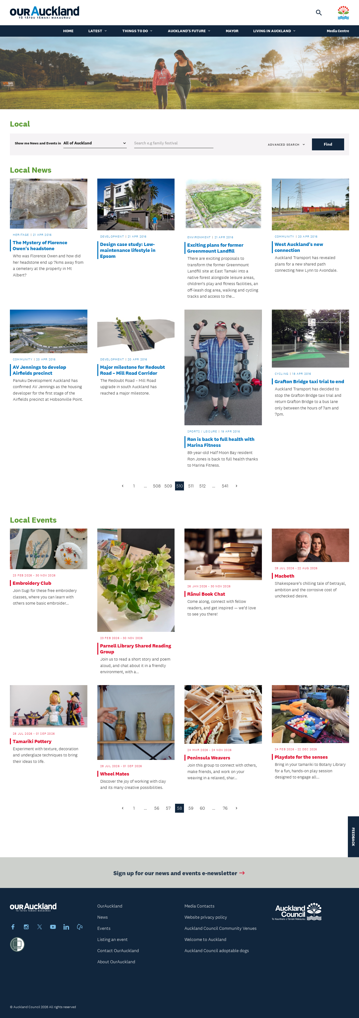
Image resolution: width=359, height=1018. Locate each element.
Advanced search (287, 145)
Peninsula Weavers (208, 758)
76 (225, 808)
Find (328, 144)
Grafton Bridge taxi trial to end (309, 381)
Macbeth (284, 576)
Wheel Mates (114, 774)
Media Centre (338, 30)
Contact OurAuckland (118, 950)
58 (179, 808)
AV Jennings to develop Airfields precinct (39, 370)
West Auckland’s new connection (299, 247)
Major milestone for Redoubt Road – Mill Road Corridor (132, 370)
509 (168, 486)
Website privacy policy (205, 917)
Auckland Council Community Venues (220, 928)
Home (68, 30)
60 (202, 808)
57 (168, 808)
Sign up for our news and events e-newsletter (179, 877)
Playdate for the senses (301, 757)
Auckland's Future (189, 30)
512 (202, 486)
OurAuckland (109, 906)
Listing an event (112, 939)
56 (156, 808)
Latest (97, 30)
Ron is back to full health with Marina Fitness (221, 442)
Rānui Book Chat (206, 594)
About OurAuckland (116, 961)
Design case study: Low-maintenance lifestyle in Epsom (127, 250)
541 (225, 486)
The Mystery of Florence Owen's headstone (40, 245)
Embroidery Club (32, 583)
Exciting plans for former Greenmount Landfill (215, 248)
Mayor (232, 30)
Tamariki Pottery (32, 741)
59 (190, 808)
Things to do (137, 30)
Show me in (38, 143)
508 (157, 486)
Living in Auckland (274, 30)
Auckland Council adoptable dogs (216, 950)
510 (179, 486)
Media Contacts (199, 906)
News (102, 917)
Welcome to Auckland (205, 939)
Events (103, 928)
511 (191, 486)
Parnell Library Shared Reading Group (135, 649)
